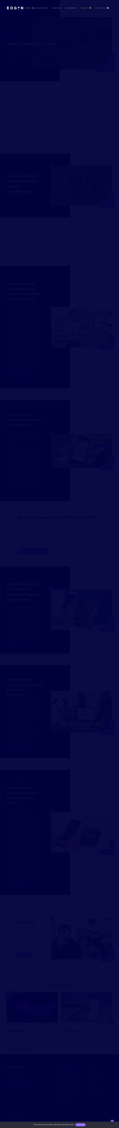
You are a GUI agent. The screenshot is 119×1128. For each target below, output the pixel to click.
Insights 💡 (86, 8)
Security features (70, 1031)
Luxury (91, 1071)
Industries (56, 8)
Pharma (92, 1084)
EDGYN (28, 8)
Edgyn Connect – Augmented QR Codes (70, 1072)
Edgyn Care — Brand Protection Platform (69, 1079)
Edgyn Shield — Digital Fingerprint (70, 1085)
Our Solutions (41, 8)
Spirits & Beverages (97, 1075)
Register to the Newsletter (18, 1084)
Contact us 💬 (102, 8)
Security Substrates (17, 1031)
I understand (80, 1125)
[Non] (116, 1125)
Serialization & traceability (67, 1096)
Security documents (97, 1093)
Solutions (66, 1067)
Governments (71, 8)
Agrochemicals (95, 1089)
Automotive (94, 1097)
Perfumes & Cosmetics (98, 1080)
